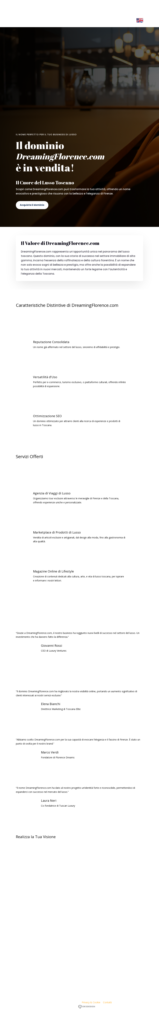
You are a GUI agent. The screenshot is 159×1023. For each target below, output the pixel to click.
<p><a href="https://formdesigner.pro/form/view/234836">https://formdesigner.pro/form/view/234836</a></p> (79, 906)
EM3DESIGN (88, 1007)
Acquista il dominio (32, 205)
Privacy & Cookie (91, 1002)
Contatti (107, 1002)
